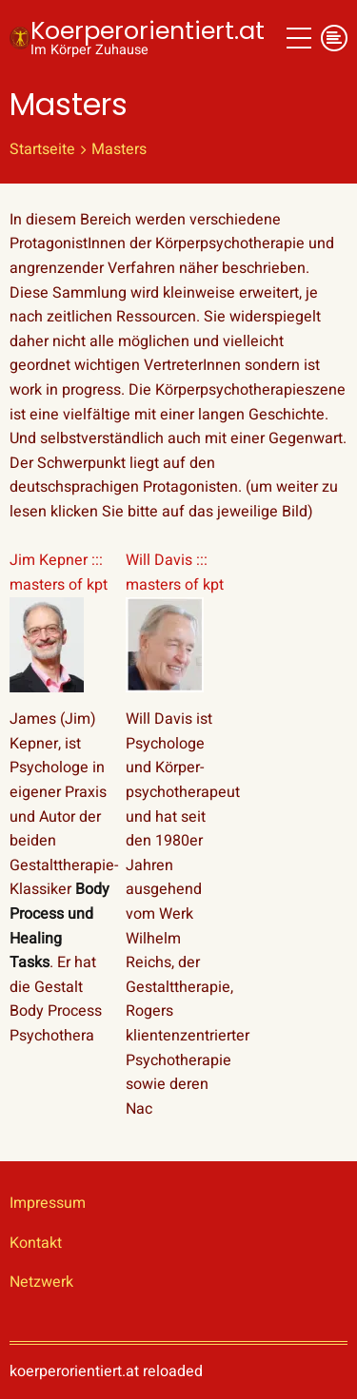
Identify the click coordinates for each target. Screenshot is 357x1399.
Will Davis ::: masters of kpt (175, 572)
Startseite (42, 149)
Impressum (48, 1203)
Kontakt (36, 1243)
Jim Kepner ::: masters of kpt (59, 572)
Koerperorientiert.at (147, 30)
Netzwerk (41, 1282)
